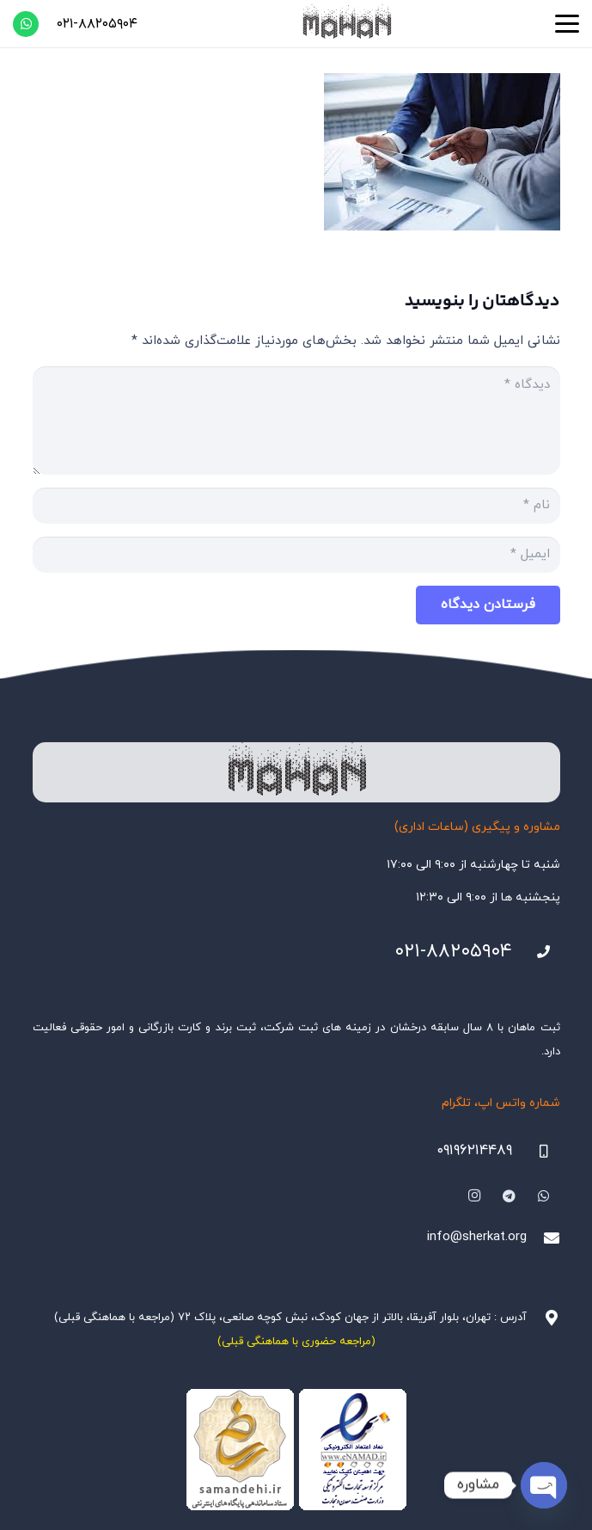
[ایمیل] (296, 555)
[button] (567, 24)
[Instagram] (474, 1196)
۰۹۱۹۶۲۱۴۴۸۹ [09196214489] (474, 1150)
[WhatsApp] (26, 24)
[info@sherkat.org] (543, 1237)
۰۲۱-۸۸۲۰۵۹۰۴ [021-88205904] (453, 951)
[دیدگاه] (296, 420)
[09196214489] (536, 1151)
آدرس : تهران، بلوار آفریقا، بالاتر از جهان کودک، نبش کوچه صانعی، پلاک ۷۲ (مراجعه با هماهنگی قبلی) (290, 1317)
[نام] (296, 506)
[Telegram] (509, 1196)
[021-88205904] (536, 952)
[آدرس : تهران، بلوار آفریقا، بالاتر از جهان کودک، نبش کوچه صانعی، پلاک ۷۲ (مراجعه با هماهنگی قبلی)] (543, 1317)
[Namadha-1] (296, 1450)
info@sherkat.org (477, 1237)
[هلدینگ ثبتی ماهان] (346, 23)
